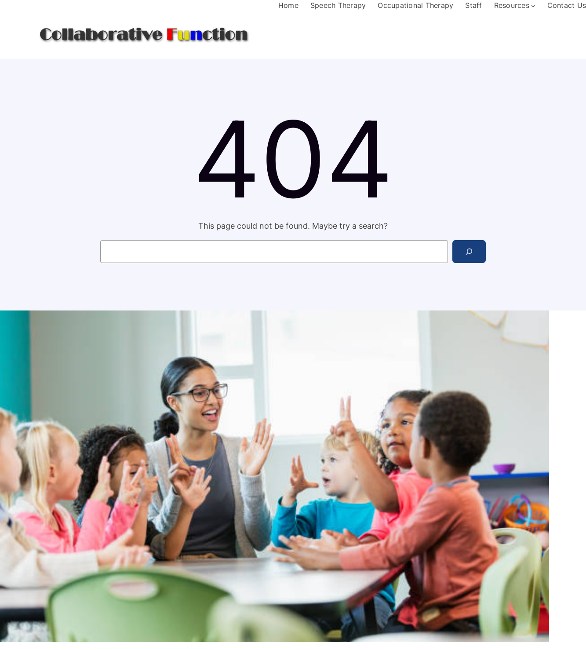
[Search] (469, 251)
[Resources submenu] (533, 6)
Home (288, 5)
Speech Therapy (338, 5)
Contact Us (566, 5)
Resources (511, 5)
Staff (473, 5)
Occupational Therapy (415, 5)
